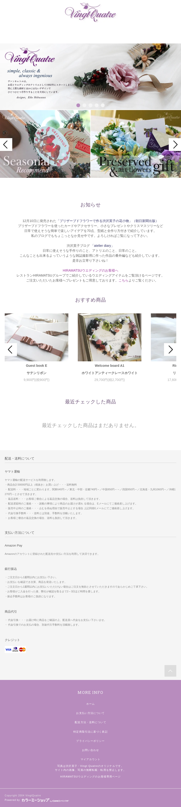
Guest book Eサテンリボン (36, 369)
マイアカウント (91, 759)
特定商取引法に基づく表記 (90, 731)
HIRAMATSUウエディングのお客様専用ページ (90, 776)
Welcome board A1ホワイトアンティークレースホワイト (110, 369)
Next (175, 144)
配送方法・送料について (90, 722)
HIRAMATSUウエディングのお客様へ (90, 270)
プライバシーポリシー (90, 740)
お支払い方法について (90, 713)
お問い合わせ (90, 750)
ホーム (90, 703)
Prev (6, 144)
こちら (123, 280)
